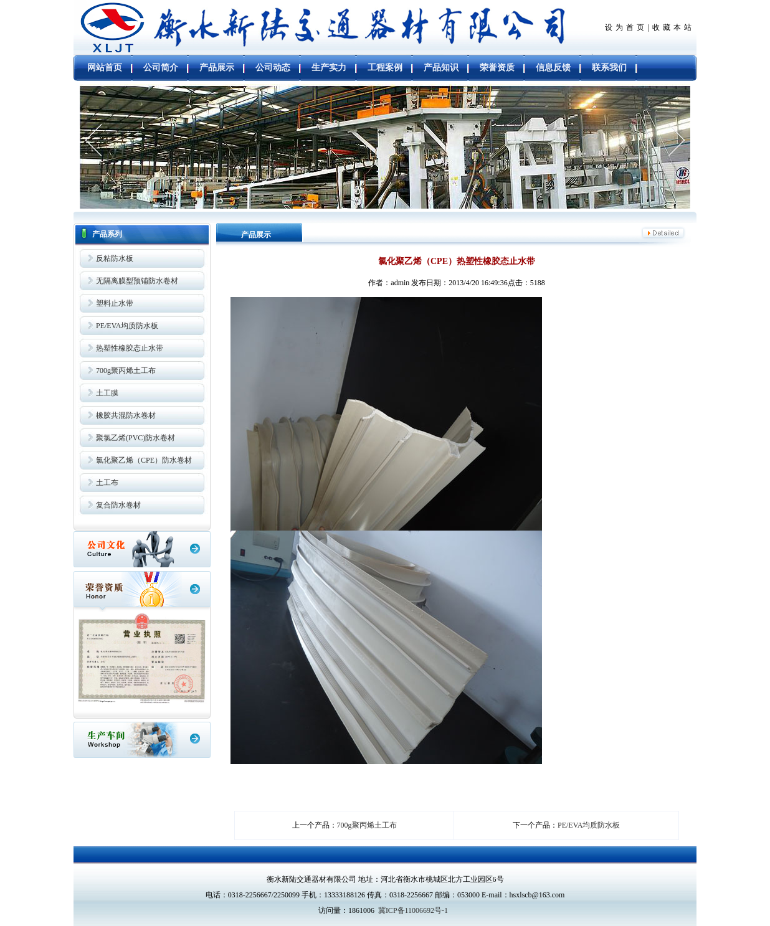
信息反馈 (553, 67)
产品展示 (216, 67)
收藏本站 (673, 27)
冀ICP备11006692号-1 (413, 910)
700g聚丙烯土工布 (126, 370)
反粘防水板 (114, 258)
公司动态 (272, 67)
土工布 (107, 482)
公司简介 (160, 67)
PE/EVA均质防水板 (127, 325)
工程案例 (385, 67)
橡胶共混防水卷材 (126, 415)
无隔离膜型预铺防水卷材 (137, 280)
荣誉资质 (497, 67)
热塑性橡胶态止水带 (129, 348)
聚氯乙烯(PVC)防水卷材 (135, 437)
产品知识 (441, 67)
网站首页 (104, 67)
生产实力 (328, 67)
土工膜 (107, 393)
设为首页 (626, 27)
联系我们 (609, 67)
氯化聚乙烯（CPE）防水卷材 (144, 460)
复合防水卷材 (118, 505)
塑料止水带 (114, 303)
